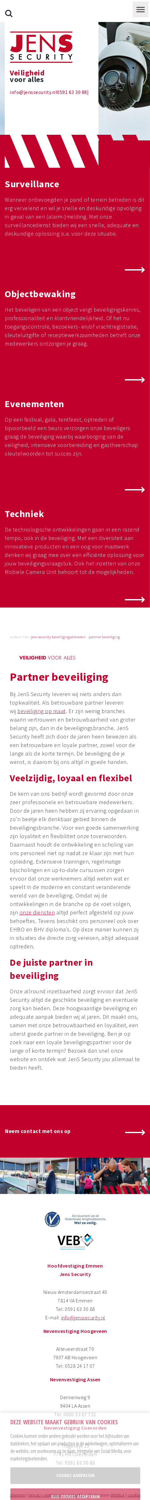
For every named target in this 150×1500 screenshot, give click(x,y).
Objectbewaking (40, 272)
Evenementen (34, 382)
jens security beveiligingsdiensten (58, 615)
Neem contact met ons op (38, 1109)
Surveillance (32, 162)
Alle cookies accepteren (75, 1474)
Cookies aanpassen (75, 1453)
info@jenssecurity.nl (33, 70)
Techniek (24, 492)
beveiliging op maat (41, 689)
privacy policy (93, 1491)
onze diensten (37, 890)
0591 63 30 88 (72, 70)
